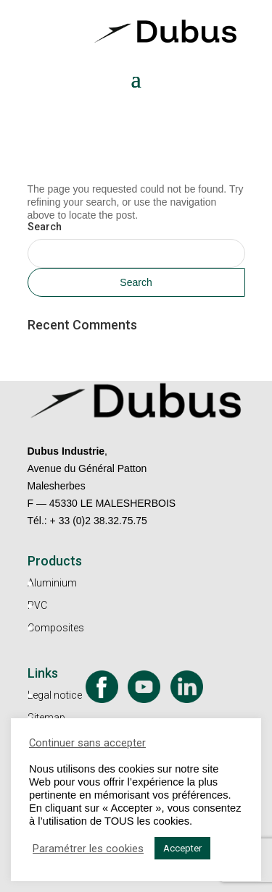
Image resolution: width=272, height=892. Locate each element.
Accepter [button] (182, 848)
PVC (37, 605)
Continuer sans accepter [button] (87, 742)
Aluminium (52, 583)
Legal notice (55, 695)
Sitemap (46, 717)
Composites (56, 628)
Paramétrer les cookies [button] (88, 848)
